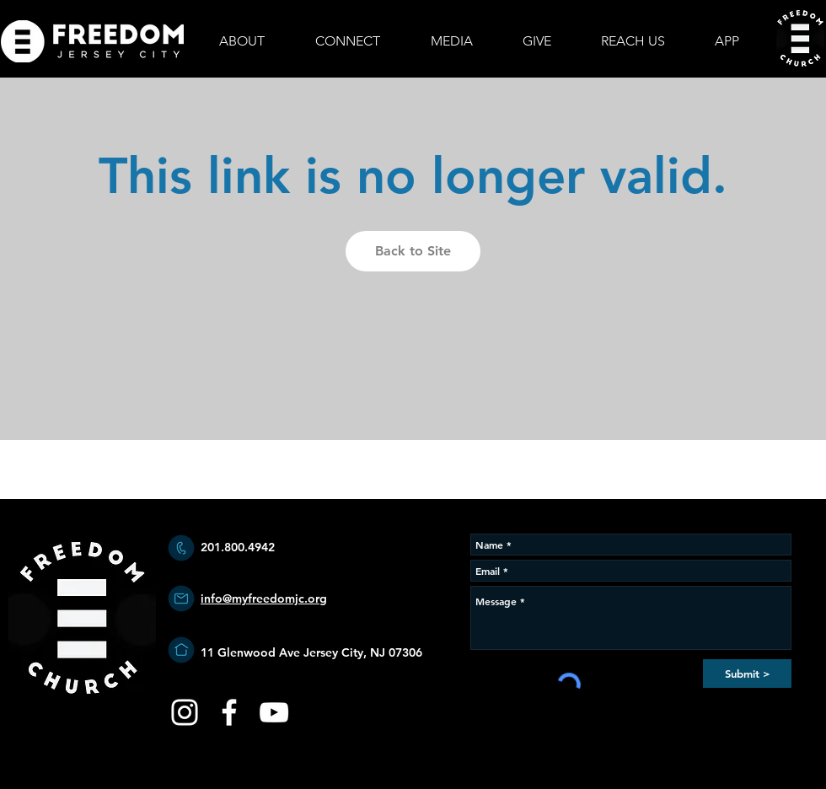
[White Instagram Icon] (184, 712)
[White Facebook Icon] (229, 712)
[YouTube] (274, 712)
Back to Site (413, 251)
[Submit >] (747, 673)
